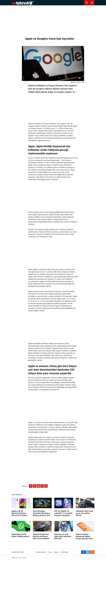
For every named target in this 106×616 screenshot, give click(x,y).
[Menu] (86, 2)
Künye (50, 552)
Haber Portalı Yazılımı (21, 557)
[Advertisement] (53, 20)
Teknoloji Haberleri (41, 552)
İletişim (56, 552)
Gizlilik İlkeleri (64, 552)
